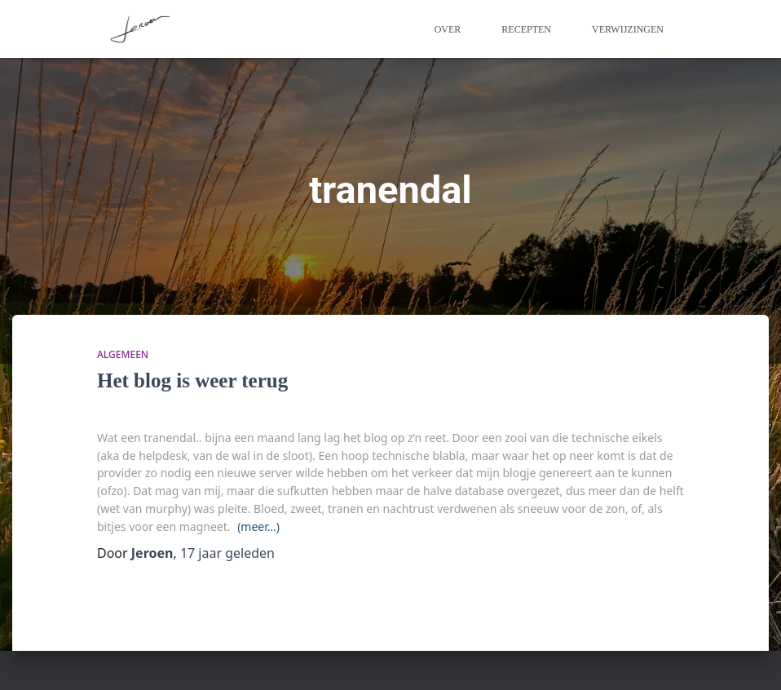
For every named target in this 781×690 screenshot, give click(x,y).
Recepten (526, 29)
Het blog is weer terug (192, 380)
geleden (227, 553)
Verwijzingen (628, 29)
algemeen (122, 354)
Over (448, 29)
